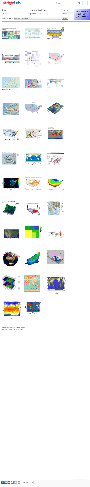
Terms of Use (19, 329)
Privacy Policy (11, 329)
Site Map (4, 329)
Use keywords (8, 18)
